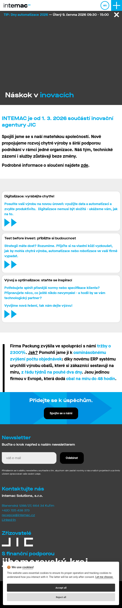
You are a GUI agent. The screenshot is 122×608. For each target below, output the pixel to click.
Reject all (61, 597)
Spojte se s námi (61, 413)
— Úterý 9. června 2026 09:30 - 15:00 (56, 14)
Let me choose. (104, 577)
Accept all (61, 587)
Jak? (33, 352)
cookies (27, 567)
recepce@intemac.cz (18, 515)
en (105, 5)
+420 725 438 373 (15, 510)
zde (84, 165)
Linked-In (9, 520)
